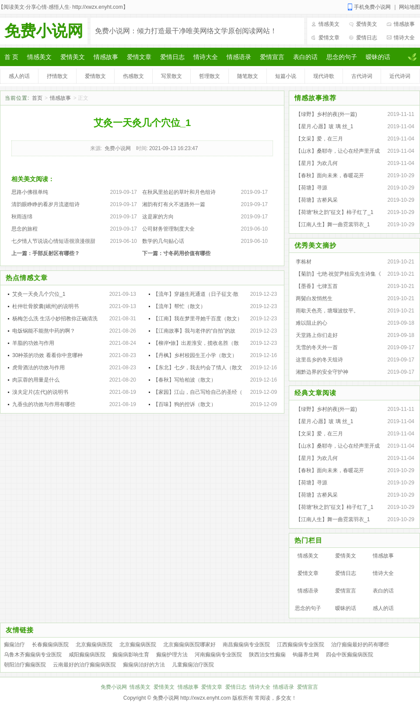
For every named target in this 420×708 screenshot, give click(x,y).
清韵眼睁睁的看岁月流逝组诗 (45, 204)
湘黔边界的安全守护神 (322, 372)
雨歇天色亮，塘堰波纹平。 (327, 311)
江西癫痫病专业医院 (300, 644)
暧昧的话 (378, 56)
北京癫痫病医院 (94, 644)
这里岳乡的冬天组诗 (319, 360)
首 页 (11, 56)
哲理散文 (209, 76)
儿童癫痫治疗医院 (193, 665)
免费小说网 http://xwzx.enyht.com (192, 698)
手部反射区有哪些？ (56, 253)
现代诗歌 (323, 76)
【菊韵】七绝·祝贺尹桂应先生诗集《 (338, 274)
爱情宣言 (272, 56)
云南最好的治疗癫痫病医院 (84, 665)
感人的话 (19, 76)
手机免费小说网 (372, 7)
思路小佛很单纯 (29, 192)
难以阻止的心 (311, 323)
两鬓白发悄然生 (314, 298)
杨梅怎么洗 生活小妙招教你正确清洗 (55, 318)
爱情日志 (366, 38)
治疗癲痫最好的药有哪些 (360, 644)
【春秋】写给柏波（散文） (184, 380)
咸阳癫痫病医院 (87, 655)
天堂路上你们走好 (317, 335)
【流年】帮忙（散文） (179, 306)
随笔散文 (247, 76)
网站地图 (409, 7)
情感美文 (329, 24)
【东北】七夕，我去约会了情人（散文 (197, 368)
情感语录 (239, 56)
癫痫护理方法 (172, 655)
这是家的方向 (158, 217)
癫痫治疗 (14, 644)
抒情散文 (57, 76)
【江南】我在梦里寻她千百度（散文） (197, 318)
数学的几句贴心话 (163, 241)
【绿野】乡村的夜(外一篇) (326, 114)
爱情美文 (366, 24)
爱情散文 (95, 76)
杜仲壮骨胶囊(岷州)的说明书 (45, 306)
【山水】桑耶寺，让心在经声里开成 (338, 151)
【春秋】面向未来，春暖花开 (330, 175)
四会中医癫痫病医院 (349, 655)
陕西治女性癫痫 (267, 655)
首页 (37, 98)
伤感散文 (133, 76)
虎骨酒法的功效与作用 (38, 368)
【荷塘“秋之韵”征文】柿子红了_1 (334, 212)
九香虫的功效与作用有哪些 (43, 404)
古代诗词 (361, 76)
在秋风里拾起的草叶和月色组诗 (179, 192)
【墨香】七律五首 (317, 286)
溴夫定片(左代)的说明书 (40, 392)
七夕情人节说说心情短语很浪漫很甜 (53, 241)
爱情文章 (329, 38)
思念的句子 (341, 56)
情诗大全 (404, 38)
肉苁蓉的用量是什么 (36, 380)
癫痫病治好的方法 (144, 665)
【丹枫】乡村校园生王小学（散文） (195, 355)
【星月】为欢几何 (317, 163)
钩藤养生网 (306, 655)
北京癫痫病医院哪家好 (189, 644)
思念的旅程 (24, 229)
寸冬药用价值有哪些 (186, 253)
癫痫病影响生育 (130, 655)
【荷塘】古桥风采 (317, 200)
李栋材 (304, 262)
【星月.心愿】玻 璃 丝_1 (324, 126)
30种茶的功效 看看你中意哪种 (47, 355)
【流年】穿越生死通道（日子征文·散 (195, 294)
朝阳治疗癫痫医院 (25, 665)
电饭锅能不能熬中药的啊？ (43, 331)
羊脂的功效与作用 (33, 343)
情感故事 (404, 24)
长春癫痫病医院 (50, 644)
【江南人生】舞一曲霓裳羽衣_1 (333, 224)
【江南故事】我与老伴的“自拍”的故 (194, 331)
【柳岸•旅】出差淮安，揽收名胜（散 (196, 343)
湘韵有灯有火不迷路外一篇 (173, 204)
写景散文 (171, 76)
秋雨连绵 (21, 217)
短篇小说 (285, 76)
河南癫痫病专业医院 (218, 655)
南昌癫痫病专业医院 (246, 644)
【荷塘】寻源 (311, 188)
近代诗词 (399, 76)
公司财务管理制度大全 (168, 229)
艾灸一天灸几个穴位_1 (38, 294)
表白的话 (305, 56)
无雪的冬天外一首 (317, 347)
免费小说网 (43, 31)
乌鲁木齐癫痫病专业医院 (33, 655)
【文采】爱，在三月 (319, 139)
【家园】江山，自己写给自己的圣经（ (197, 392)
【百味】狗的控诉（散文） (184, 404)
